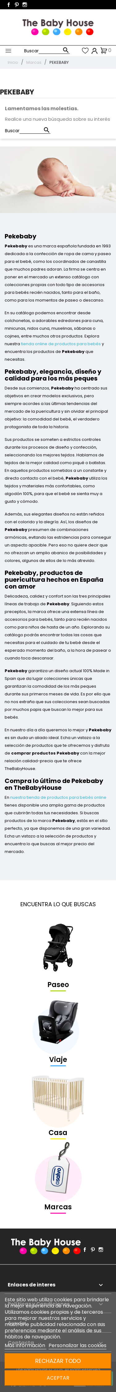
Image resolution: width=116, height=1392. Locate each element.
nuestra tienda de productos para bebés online (58, 797)
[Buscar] (54, 50)
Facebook (9, 5)
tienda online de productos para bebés (61, 344)
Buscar (31, 51)
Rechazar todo (58, 1361)
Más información (25, 1345)
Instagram (25, 5)
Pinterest (17, 5)
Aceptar (58, 1377)
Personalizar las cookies (77, 1345)
